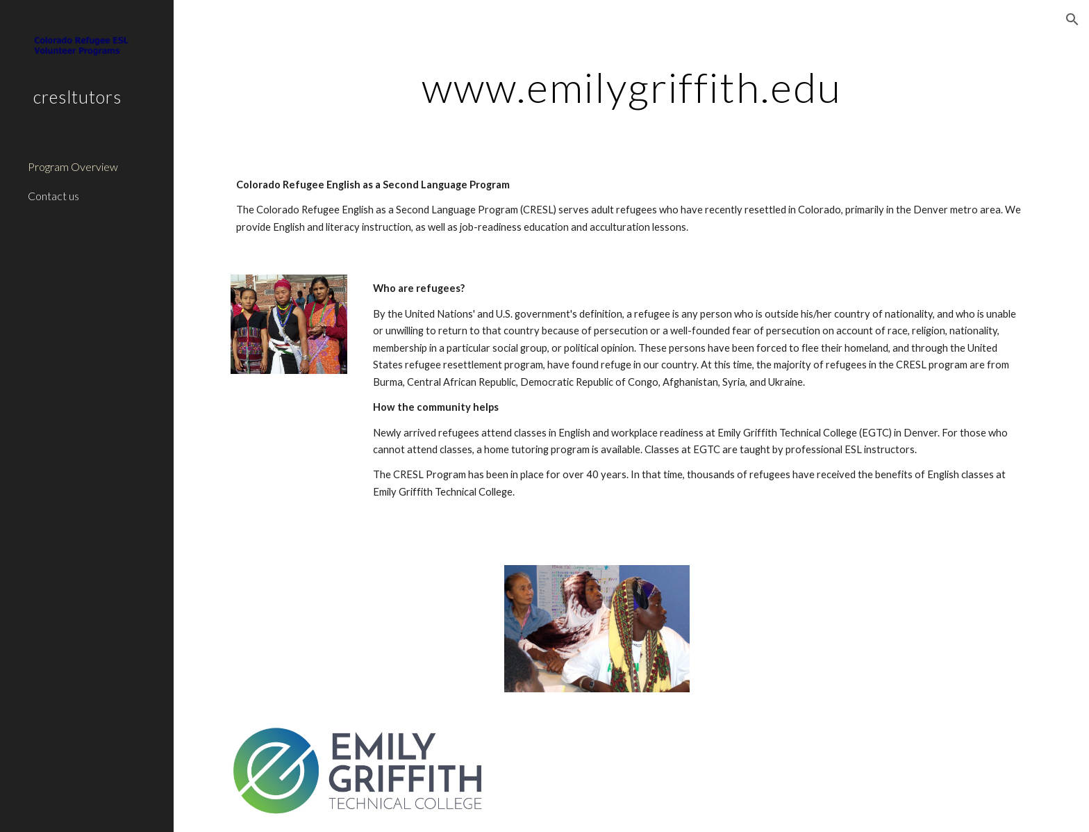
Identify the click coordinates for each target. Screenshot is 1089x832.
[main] (631, 86)
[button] (1072, 19)
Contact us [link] (53, 195)
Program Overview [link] (73, 166)
